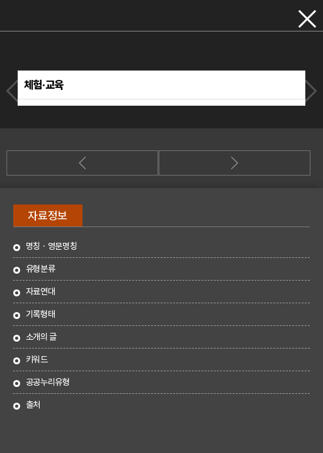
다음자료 (309, 91)
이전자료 (14, 91)
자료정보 (47, 215)
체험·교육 (44, 84)
